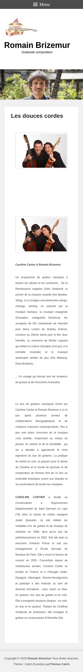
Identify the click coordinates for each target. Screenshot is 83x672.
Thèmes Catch (59, 664)
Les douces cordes (37, 115)
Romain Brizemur (37, 45)
